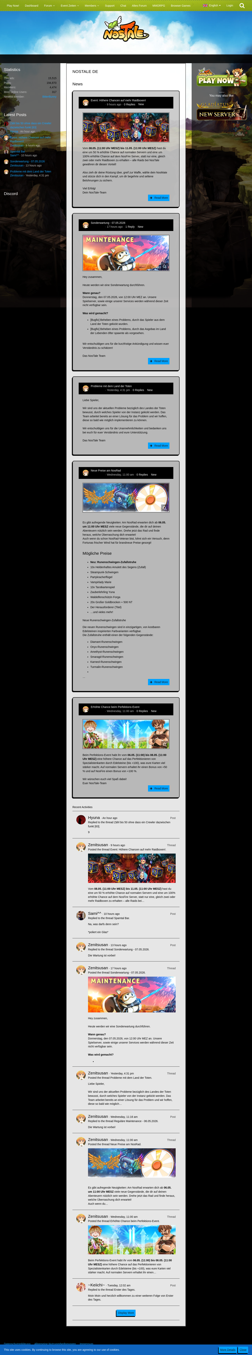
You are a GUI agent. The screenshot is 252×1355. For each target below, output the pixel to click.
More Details (228, 1349)
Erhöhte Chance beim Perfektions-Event (115, 707)
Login (229, 5)
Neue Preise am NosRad (106, 470)
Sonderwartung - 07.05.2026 (27, 161)
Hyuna (14, 131)
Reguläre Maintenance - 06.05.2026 (136, 1121)
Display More (126, 1312)
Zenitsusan (16, 145)
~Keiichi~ (96, 1285)
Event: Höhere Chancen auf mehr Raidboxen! (118, 100)
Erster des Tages (124, 1289)
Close (243, 1349)
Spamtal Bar (17, 151)
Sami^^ (14, 155)
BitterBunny (49, 96)
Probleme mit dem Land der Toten (30, 171)
